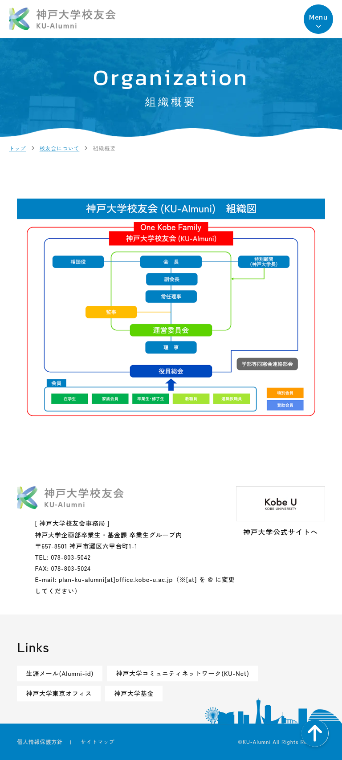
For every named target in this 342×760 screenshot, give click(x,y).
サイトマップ (98, 741)
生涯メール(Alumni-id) (60, 673)
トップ (17, 148)
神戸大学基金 (134, 693)
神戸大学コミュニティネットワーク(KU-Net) (182, 673)
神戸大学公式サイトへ (280, 512)
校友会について (60, 148)
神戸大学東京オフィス (59, 693)
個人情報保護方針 (39, 741)
